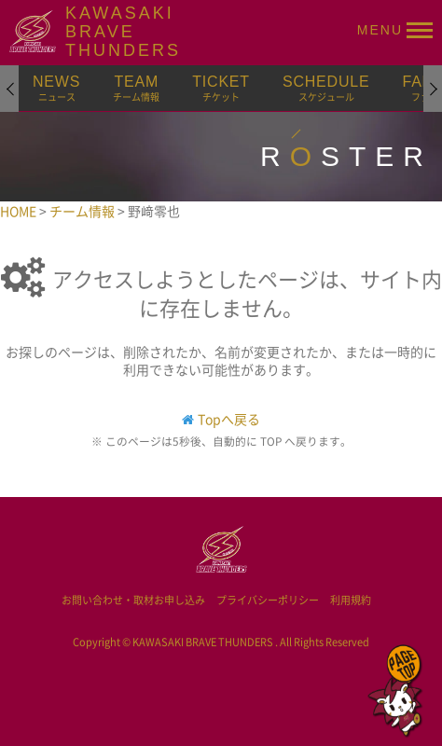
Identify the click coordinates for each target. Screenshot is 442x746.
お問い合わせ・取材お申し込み (133, 600)
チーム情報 (83, 210)
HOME (19, 210)
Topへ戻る (229, 418)
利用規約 (350, 600)
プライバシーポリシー (267, 600)
